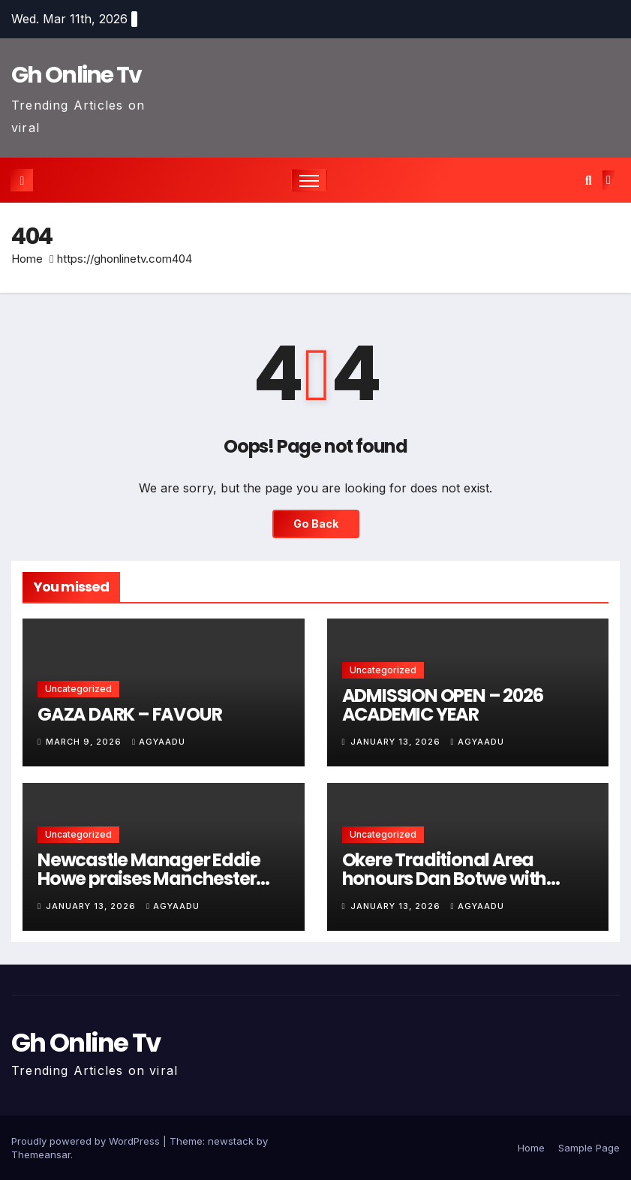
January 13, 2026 (396, 741)
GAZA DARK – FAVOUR (129, 714)
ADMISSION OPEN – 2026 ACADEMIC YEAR (442, 705)
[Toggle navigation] (309, 180)
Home (27, 258)
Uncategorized (78, 688)
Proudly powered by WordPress (87, 1141)
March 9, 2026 (85, 741)
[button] (588, 180)
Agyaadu (158, 741)
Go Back (315, 523)
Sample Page (589, 1148)
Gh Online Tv (76, 75)
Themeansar (41, 1154)
